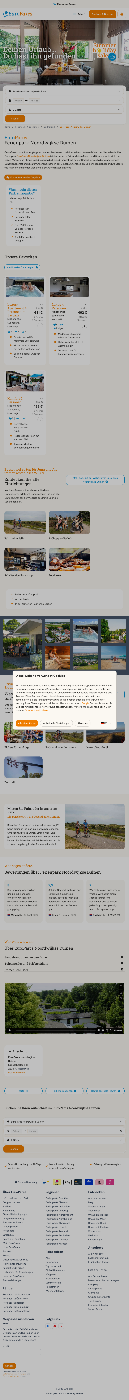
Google (85, 703)
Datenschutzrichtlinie (36, 710)
